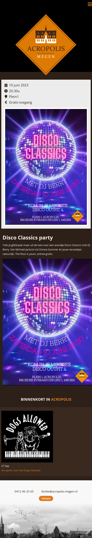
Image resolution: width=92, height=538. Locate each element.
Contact (46, 498)
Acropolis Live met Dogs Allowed (20, 470)
